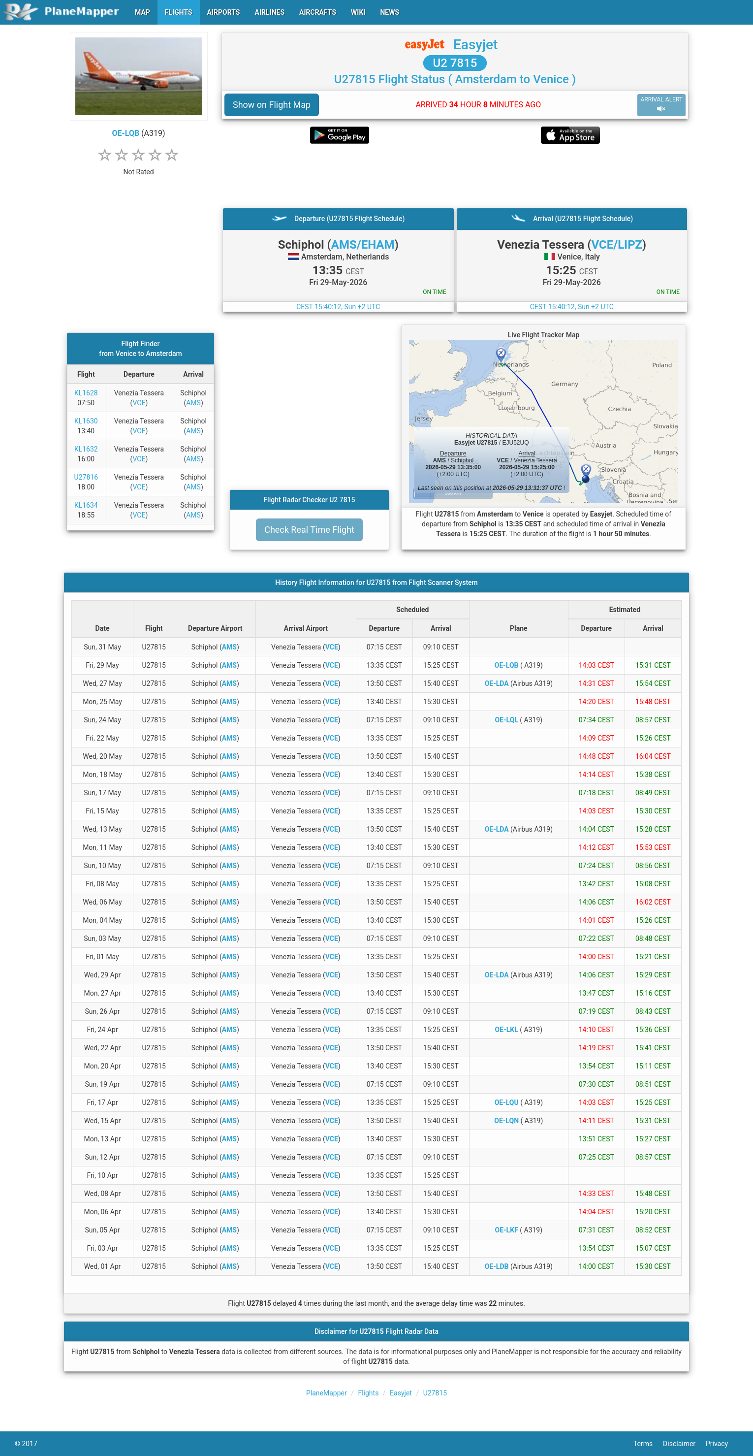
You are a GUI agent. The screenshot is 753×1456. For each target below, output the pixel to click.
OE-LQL (506, 720)
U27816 (86, 477)
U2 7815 (455, 63)
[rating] (139, 166)
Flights (368, 1393)
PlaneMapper (326, 1393)
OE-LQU (507, 1102)
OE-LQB (125, 133)
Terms (648, 1444)
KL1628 (86, 393)
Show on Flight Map (272, 104)
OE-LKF (506, 1230)
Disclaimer (684, 1444)
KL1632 (86, 449)
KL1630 (86, 421)
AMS (193, 403)
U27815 (435, 1393)
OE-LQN (506, 1121)
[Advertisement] (455, 176)
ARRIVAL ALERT (661, 104)
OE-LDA (497, 683)
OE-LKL (506, 1030)
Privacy (722, 1444)
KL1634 (86, 505)
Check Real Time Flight (309, 529)
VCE (138, 403)
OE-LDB (497, 1266)
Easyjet (475, 44)
